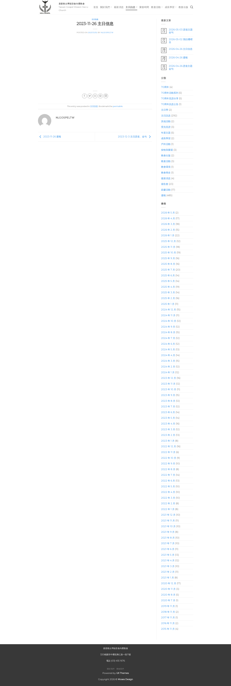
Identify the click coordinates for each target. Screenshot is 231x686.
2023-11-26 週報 (49, 136)
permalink (118, 106)
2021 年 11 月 (168, 520)
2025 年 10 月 (168, 252)
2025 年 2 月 (168, 298)
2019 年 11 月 (168, 606)
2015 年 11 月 (168, 628)
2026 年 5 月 (168, 212)
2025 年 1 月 (167, 304)
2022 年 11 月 (168, 452)
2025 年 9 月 (168, 258)
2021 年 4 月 (168, 560)
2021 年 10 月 (168, 526)
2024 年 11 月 (168, 315)
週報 (163, 195)
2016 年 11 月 (168, 623)
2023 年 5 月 (168, 418)
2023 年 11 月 (168, 383)
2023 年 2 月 (168, 435)
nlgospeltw (107, 32)
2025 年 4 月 (168, 286)
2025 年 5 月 (168, 281)
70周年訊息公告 (169, 104)
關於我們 (106, 7)
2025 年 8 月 (168, 264)
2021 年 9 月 (168, 532)
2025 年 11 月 (168, 247)
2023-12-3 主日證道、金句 (135, 136)
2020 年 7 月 (168, 600)
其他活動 (166, 121)
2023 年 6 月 (168, 412)
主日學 (164, 109)
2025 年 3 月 (168, 292)
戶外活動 (166, 144)
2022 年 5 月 (168, 486)
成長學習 (170, 7)
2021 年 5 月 (167, 554)
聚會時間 (144, 7)
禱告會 (164, 184)
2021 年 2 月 (168, 571)
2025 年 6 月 (168, 275)
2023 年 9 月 (168, 395)
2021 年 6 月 (167, 549)
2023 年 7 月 (168, 406)
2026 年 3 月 (168, 224)
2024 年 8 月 (168, 332)
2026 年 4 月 (168, 218)
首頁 (95, 7)
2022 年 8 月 (168, 469)
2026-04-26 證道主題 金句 (180, 67)
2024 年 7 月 (168, 338)
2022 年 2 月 (168, 503)
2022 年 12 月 (168, 446)
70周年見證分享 (169, 98)
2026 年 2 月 (168, 229)
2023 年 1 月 (168, 440)
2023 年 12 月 (168, 378)
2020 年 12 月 (168, 583)
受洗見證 (166, 127)
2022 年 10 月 (168, 458)
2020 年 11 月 (168, 589)
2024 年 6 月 (168, 343)
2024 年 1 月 (168, 372)
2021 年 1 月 (167, 577)
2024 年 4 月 (168, 355)
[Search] (191, 7)
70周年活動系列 (169, 92)
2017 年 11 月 (168, 617)
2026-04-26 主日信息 (180, 49)
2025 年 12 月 (168, 241)
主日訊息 (131, 7)
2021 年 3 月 (168, 566)
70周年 (165, 87)
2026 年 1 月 (167, 235)
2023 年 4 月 (168, 423)
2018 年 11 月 (168, 612)
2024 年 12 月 (168, 309)
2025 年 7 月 (168, 269)
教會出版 (183, 7)
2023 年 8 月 (168, 401)
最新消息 (119, 7)
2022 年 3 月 (168, 497)
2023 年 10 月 (168, 389)
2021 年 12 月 (168, 514)
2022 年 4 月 (168, 492)
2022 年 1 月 (168, 509)
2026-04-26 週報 (178, 57)
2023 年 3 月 (168, 429)
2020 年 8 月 (168, 594)
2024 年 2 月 (168, 366)
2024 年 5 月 (168, 349)
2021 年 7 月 (168, 543)
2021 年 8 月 (168, 537)
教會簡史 (166, 172)
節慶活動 (166, 189)
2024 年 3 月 (168, 360)
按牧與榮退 (167, 149)
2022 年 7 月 (168, 475)
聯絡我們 (120, 669)
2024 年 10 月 (168, 321)
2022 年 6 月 (168, 480)
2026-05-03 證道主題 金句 (181, 31)
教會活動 (157, 7)
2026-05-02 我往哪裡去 (181, 41)
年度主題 (166, 132)
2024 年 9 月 (168, 326)
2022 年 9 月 (168, 463)
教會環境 (166, 166)
